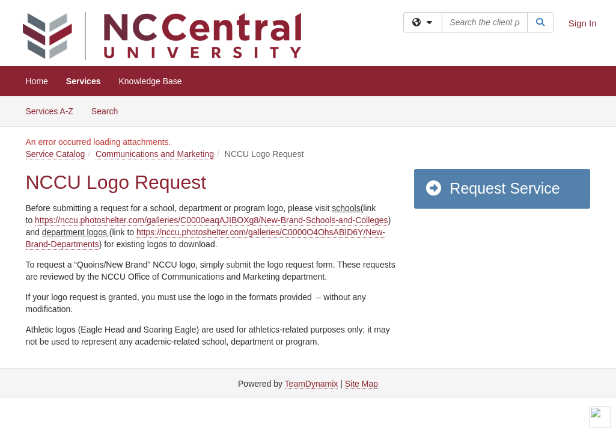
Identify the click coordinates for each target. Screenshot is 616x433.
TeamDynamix (311, 383)
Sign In (583, 23)
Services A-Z (49, 111)
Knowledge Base (149, 81)
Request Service (492, 188)
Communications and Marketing (155, 154)
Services (83, 81)
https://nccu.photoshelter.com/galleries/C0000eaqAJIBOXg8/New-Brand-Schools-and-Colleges (211, 220)
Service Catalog (55, 154)
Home (37, 81)
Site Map (361, 383)
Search (109, 110)
